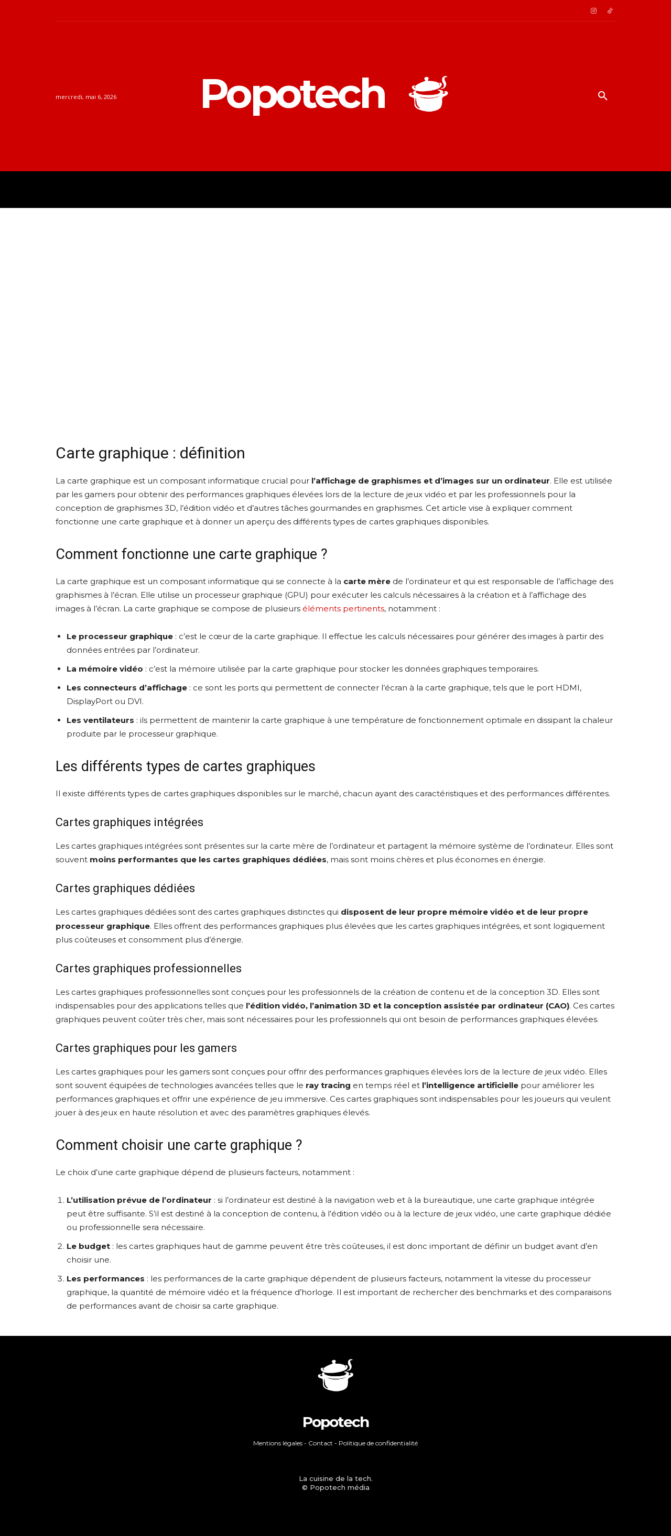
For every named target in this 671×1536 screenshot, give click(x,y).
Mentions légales (277, 1443)
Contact (320, 1443)
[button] (602, 96)
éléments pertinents (343, 608)
